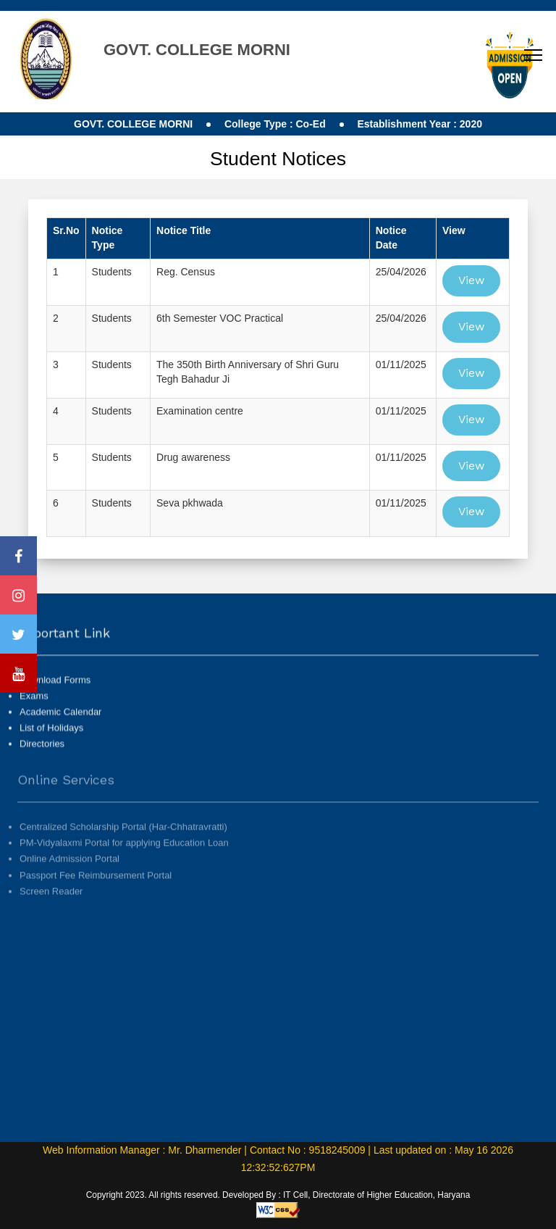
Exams (34, 709)
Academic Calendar (60, 725)
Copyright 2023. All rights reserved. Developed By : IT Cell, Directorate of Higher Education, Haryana (278, 1195)
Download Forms (55, 693)
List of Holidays (51, 741)
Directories (42, 757)
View (471, 280)
